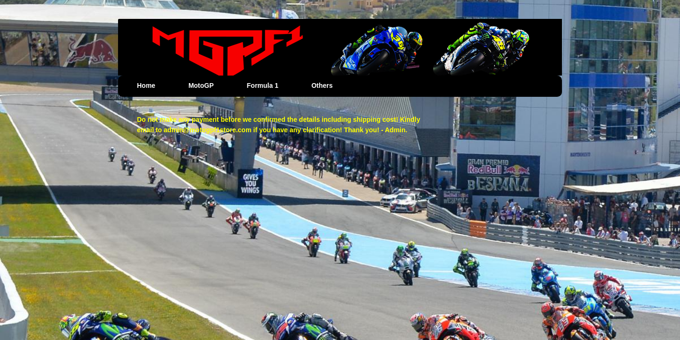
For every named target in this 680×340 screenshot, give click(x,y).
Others (321, 85)
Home (146, 85)
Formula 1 (263, 85)
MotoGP (201, 85)
